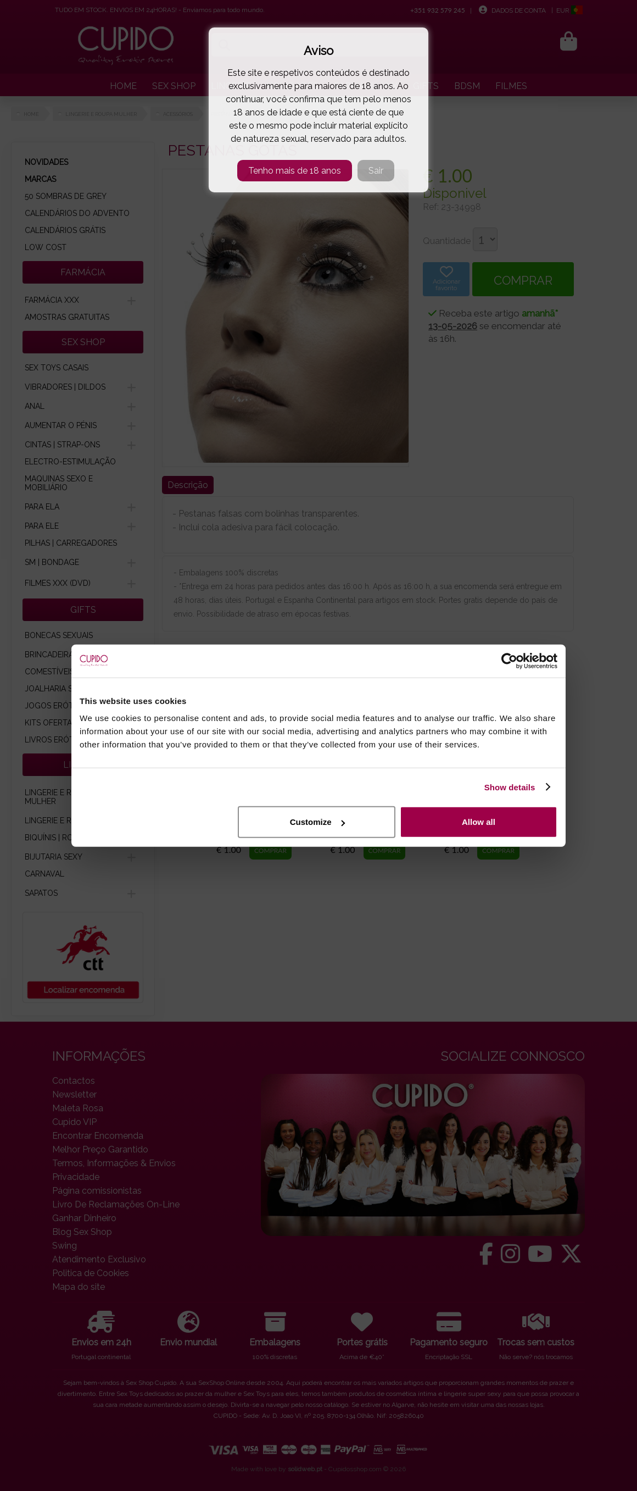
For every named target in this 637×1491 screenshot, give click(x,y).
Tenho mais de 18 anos (294, 170)
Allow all (478, 822)
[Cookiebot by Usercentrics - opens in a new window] (509, 660)
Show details (509, 786)
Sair (375, 170)
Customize (317, 822)
